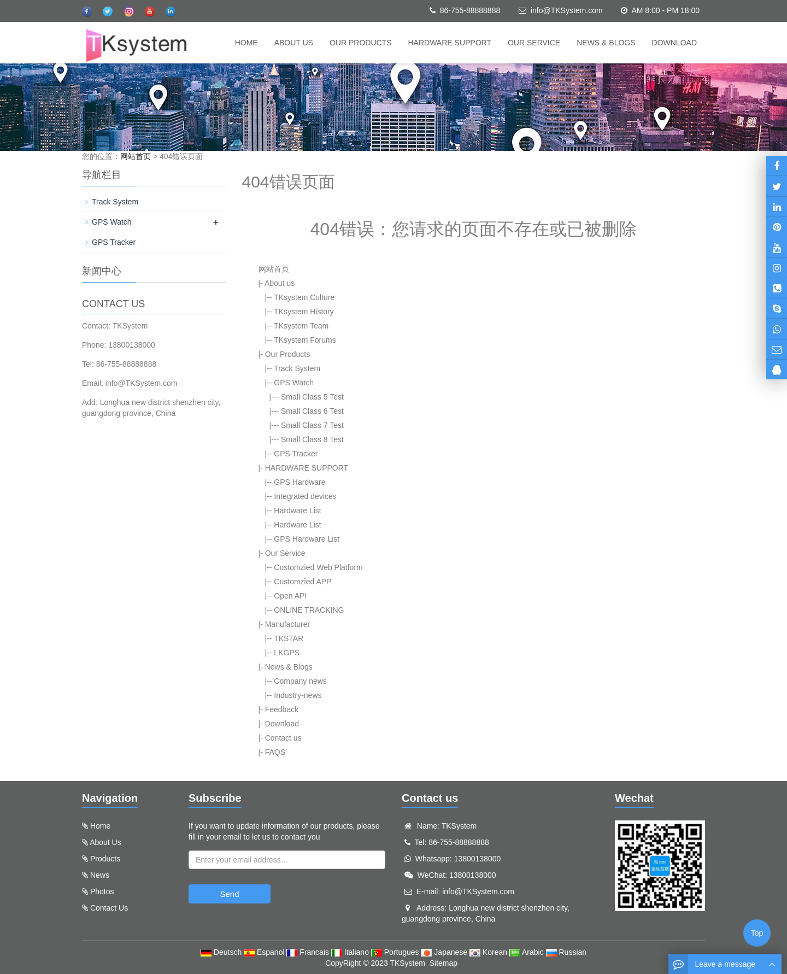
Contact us (283, 738)
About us (293, 42)
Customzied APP (302, 581)
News (99, 875)
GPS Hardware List (306, 539)
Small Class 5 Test (312, 396)
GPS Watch (294, 382)
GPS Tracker (296, 453)
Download (674, 42)
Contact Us (109, 907)
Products (105, 858)
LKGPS (286, 652)
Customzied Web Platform (318, 567)
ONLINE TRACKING (309, 610)
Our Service (534, 42)
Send (229, 894)
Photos (102, 891)
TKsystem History (304, 311)
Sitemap (443, 963)
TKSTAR (288, 638)
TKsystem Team (301, 325)
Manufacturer (287, 624)
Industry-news (297, 695)
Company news (300, 681)
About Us (105, 842)
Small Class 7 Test (312, 425)
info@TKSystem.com (567, 10)
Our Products (361, 42)
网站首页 (135, 156)
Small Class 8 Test (312, 439)
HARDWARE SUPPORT (449, 42)
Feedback (281, 709)
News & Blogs (606, 42)
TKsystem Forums (305, 340)
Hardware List (297, 510)
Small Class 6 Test (312, 411)
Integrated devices (305, 496)
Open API (290, 595)
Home (246, 42)
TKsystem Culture (304, 297)
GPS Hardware (299, 482)
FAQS (275, 752)
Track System (297, 368)
